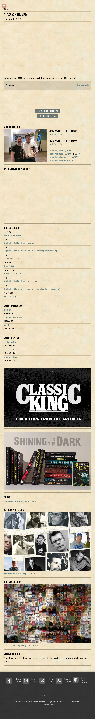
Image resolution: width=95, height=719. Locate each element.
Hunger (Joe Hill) (10, 296)
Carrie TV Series (9, 266)
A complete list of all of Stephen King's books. (20, 501)
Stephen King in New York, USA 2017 (61, 160)
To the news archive (47, 116)
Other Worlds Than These (13, 273)
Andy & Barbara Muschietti (13, 317)
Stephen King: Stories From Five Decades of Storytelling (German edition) (30, 250)
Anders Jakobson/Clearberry (41, 701)
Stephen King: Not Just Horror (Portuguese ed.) (21, 281)
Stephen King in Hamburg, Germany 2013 (63, 157)
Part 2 (56, 134)
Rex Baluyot (8, 309)
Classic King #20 (15, 14)
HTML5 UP (75, 701)
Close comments (83, 85)
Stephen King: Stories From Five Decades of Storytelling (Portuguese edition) (32, 288)
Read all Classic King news (47, 111)
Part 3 (62, 134)
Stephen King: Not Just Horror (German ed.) (19, 243)
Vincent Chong (49, 704)
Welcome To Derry (10, 357)
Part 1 (50, 134)
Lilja (44, 695)
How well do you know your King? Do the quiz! (20, 573)
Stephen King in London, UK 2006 (60, 150)
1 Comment (10, 85)
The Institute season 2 (12, 258)
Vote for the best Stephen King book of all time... (21, 645)
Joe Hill (6, 325)
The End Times (9, 349)
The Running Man (10, 342)
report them (47, 658)
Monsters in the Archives (12, 235)
